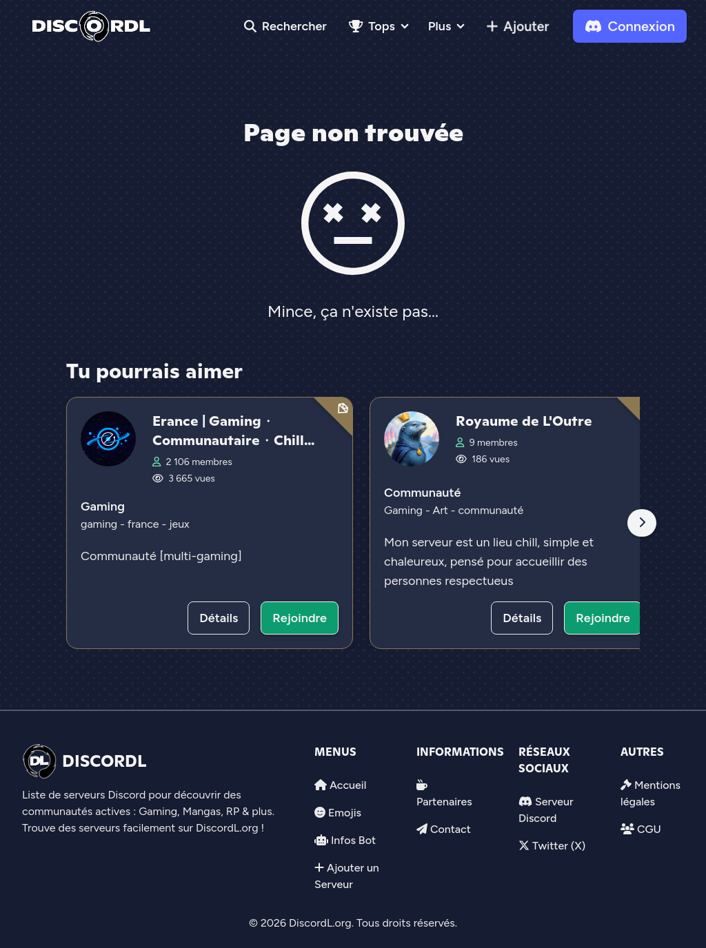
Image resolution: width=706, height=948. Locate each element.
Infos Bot (353, 840)
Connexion (630, 26)
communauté (490, 510)
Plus (439, 26)
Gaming (103, 506)
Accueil (348, 785)
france (145, 523)
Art (442, 510)
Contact (450, 829)
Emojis (344, 812)
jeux (179, 523)
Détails (218, 618)
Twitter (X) (558, 845)
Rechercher (285, 26)
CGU (649, 829)
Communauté (422, 492)
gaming (100, 523)
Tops (372, 26)
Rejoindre (299, 618)
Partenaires (444, 801)
